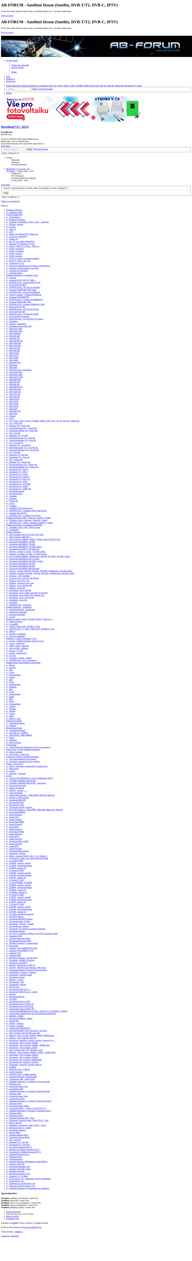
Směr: (60, 188)
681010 (12, 171)
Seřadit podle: (39, 188)
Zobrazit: (14, 188)
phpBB (14, 1223)
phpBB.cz (19, 1232)
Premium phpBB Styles (32, 1227)
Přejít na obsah (7, 16)
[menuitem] (20, 65)
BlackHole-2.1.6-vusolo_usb (18, 169)
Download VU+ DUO (15, 126)
